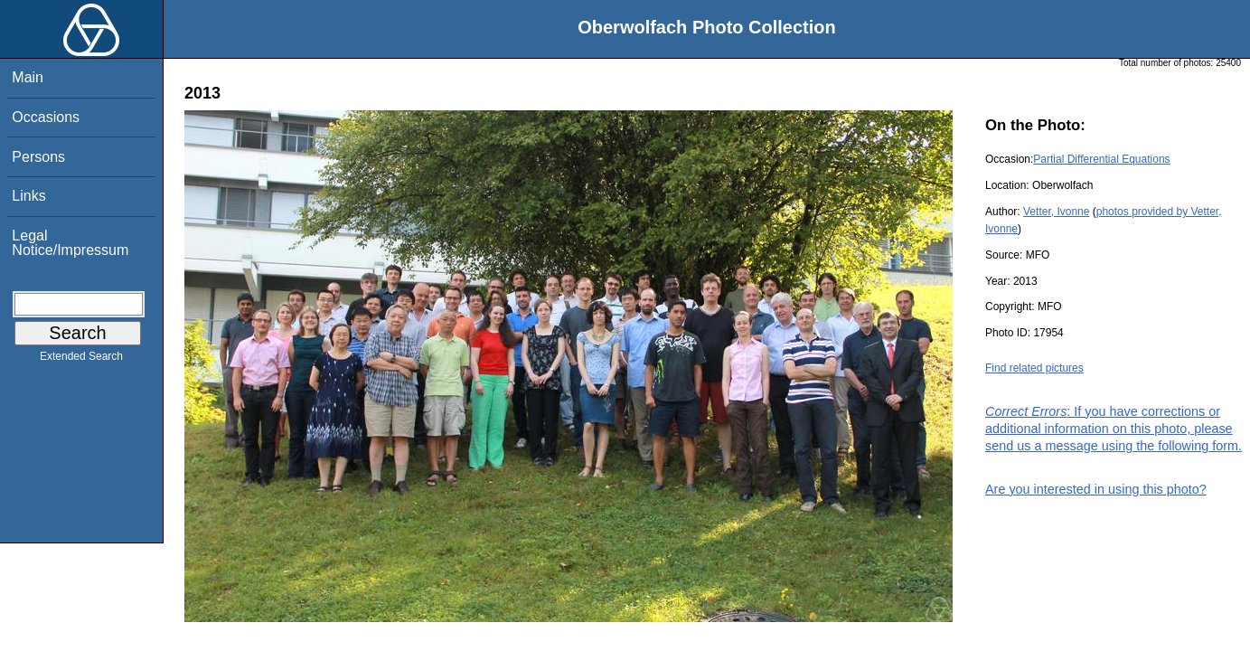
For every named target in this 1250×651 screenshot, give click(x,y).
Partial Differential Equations (1101, 159)
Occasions (46, 117)
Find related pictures (1034, 368)
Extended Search (81, 359)
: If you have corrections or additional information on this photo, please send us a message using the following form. (1113, 428)
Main (27, 77)
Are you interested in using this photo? (1096, 489)
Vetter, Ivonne (1056, 211)
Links (28, 195)
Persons (38, 157)
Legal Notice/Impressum (70, 243)
